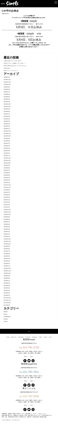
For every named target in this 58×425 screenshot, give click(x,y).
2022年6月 (7, 172)
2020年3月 (7, 231)
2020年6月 (7, 224)
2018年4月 (7, 288)
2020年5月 (7, 226)
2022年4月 (7, 177)
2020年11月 (7, 212)
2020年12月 (7, 209)
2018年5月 (7, 285)
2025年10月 (7, 84)
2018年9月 (7, 275)
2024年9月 (7, 109)
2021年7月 (7, 192)
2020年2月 (7, 234)
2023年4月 (7, 148)
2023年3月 (7, 150)
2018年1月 (7, 295)
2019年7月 (7, 251)
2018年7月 (7, 280)
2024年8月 (7, 111)
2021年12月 (7, 185)
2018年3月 (7, 290)
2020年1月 (7, 236)
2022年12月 (7, 158)
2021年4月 (7, 199)
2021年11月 (7, 187)
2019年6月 (7, 253)
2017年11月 (7, 300)
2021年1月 (7, 207)
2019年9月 (7, 246)
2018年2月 (7, 293)
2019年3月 (7, 261)
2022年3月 (7, 180)
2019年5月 (7, 256)
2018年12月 (7, 268)
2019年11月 (7, 241)
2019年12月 (7, 239)
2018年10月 (7, 273)
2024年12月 (7, 104)
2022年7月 (7, 170)
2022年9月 (7, 165)
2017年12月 (7, 297)
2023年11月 (7, 133)
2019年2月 (7, 263)
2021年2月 (7, 204)
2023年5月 (7, 145)
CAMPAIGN (7, 316)
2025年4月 (7, 99)
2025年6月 (7, 94)
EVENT (6, 319)
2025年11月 (7, 82)
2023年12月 (7, 131)
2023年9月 (7, 138)
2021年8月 (7, 190)
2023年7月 (7, 143)
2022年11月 (7, 160)
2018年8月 (7, 278)
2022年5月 (7, 175)
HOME (8, 337)
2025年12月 (7, 79)
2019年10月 (7, 244)
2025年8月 (7, 89)
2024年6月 (7, 116)
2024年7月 (7, 114)
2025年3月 (7, 101)
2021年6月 (7, 194)
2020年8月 (7, 219)
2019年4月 (7, 258)
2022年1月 (7, 182)
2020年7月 (7, 221)
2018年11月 (7, 270)
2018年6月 (7, 283)
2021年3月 (7, 202)
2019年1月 (7, 266)
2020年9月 (7, 217)
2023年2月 (7, 153)
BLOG (5, 314)
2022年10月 (7, 163)
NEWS (6, 311)
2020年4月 (7, 229)
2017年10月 (7, 302)
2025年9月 (7, 87)
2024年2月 (7, 126)
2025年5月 (7, 96)
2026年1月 (7, 77)
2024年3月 (7, 123)
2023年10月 (7, 136)
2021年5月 (7, 197)
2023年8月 (7, 141)
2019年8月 (7, 248)
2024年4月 (7, 121)
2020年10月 (7, 214)
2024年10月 (7, 106)
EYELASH (28, 337)
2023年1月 (7, 155)
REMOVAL (35, 337)
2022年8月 (7, 168)
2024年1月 (7, 128)
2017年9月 (7, 305)
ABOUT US (14, 337)
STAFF (6, 321)
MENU (26, 356)
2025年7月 (7, 92)
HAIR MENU (21, 337)
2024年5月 (7, 119)
